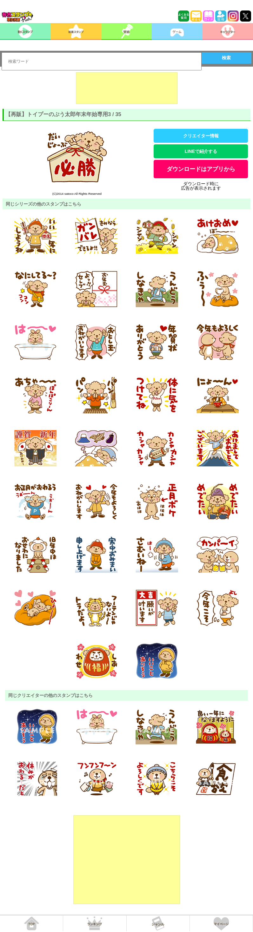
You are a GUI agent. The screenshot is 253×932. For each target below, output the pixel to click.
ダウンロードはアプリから (201, 169)
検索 (226, 57)
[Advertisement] (126, 88)
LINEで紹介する (201, 151)
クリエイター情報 (201, 135)
